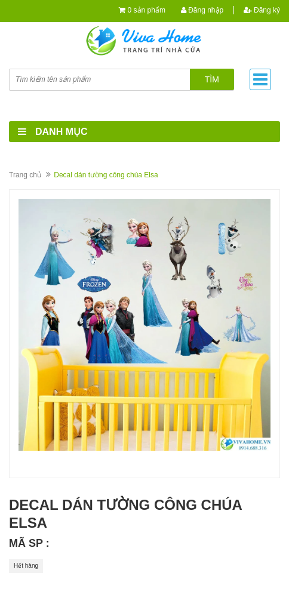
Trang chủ (25, 175)
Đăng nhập (202, 10)
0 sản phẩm (146, 10)
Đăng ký (262, 10)
